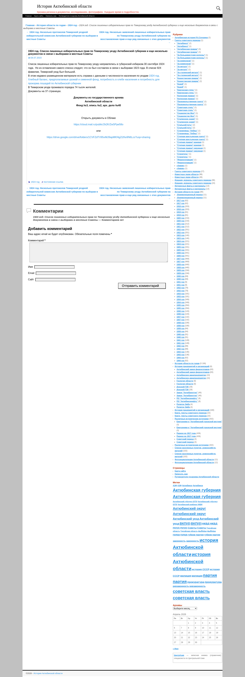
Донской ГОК (183, 387)
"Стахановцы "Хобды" (187, 131)
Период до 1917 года (186, 433)
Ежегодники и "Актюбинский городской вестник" (199, 422)
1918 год (180, 206)
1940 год (180, 334)
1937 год (180, 317)
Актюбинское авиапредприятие (191, 375)
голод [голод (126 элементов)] (176, 534)
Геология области (185, 381)
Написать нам (51, 16)
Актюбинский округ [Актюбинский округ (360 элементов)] (189, 508)
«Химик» (181, 166)
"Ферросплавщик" (185, 160)
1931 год (180, 282)
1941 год (180, 340)
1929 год (180, 270)
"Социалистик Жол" (186, 113)
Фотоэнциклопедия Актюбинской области (194, 459)
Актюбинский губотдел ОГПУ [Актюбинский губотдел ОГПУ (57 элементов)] (185, 501)
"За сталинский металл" (188, 72)
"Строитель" (182, 154)
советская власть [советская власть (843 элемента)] (191, 591)
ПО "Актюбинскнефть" (187, 398)
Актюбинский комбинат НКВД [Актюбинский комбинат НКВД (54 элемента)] (190, 504)
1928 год (180, 264)
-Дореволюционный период (190, 195)
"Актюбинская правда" (187, 49)
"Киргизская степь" (186, 90)
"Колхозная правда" (186, 96)
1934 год (180, 299)
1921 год (180, 224)
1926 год (180, 253)
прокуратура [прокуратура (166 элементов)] (195, 582)
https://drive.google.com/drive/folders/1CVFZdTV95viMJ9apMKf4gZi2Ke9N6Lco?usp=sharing (98, 137)
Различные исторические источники (192, 419)
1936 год (180, 311)
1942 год (180, 346)
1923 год (180, 235)
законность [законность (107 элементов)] (179, 541)
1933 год (180, 294)
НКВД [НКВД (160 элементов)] (205, 523)
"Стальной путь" (184, 125)
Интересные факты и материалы (190, 186)
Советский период (185, 439)
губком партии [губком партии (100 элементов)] (196, 534)
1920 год (180, 218)
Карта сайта (38, 16)
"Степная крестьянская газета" (191, 136)
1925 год (180, 247)
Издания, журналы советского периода (193, 180)
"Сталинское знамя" (186, 119)
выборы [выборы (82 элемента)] (202, 531)
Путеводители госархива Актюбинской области (77, 16)
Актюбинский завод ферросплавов (193, 369)
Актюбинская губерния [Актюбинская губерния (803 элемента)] (197, 490)
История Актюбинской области (64, 6)
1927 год (180, 259)
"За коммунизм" (184, 61)
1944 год (180, 358)
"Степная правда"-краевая (189, 142)
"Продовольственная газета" (190, 101)
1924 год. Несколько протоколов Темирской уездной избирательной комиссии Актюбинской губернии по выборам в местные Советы (62, 35)
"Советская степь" (185, 107)
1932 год (180, 288)
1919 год (180, 212)
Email (31, 276)
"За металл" (182, 67)
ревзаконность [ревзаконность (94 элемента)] (181, 586)
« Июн (175, 649)
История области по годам (51, 25)
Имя (30, 270)
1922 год (180, 230)
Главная (28, 16)
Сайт (31, 283)
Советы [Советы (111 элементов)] (192, 527)
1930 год (180, 276)
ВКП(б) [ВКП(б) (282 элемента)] (185, 523)
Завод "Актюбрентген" (187, 393)
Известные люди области (187, 174)
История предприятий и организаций (192, 366)
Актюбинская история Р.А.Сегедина (191, 38)
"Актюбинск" (183, 43)
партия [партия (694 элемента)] (210, 575)
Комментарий (37, 240)
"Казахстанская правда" (188, 78)
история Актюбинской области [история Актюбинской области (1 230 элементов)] (195, 547)
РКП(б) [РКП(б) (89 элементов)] (176, 528)
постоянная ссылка (53, 182)
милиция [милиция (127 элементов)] (185, 576)
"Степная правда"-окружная (190, 148)
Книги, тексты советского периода (191, 413)
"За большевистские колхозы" (191, 55)
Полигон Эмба (183, 404)
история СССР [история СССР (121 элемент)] (200, 569)
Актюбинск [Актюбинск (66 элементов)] (187, 486)
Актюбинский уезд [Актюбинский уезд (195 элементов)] (186, 518)
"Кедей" (180, 84)
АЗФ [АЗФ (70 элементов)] (175, 486)
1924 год (72, 25)
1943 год (180, 352)
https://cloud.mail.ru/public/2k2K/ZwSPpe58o (98, 124)
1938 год (180, 323)
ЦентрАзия (179, 655)
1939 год (180, 328)
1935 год (180, 305)
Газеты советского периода (187, 40)
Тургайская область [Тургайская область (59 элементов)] (189, 531)
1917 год (180, 201)
